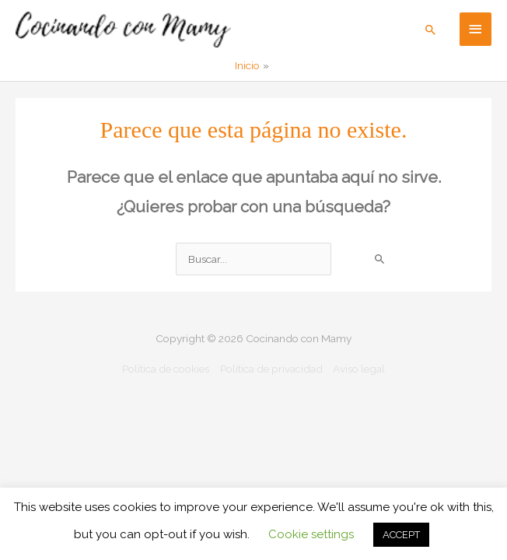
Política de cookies (165, 368)
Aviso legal (359, 368)
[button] (431, 30)
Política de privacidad (271, 368)
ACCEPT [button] (401, 535)
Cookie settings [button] (311, 534)
